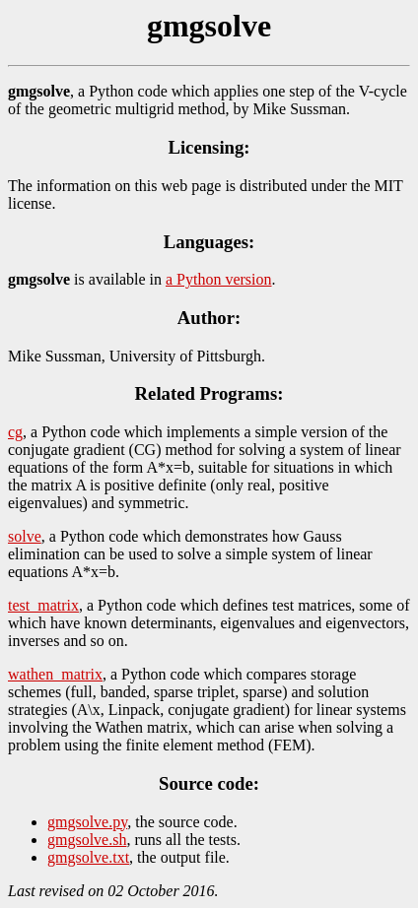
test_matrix (43, 605)
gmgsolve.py (87, 821)
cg (15, 431)
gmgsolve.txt (88, 857)
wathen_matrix (55, 674)
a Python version (219, 279)
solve (24, 536)
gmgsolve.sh (86, 839)
